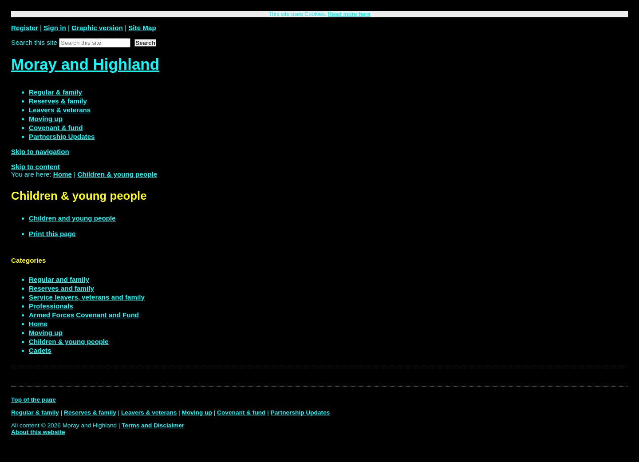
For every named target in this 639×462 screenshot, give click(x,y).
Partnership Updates (300, 412)
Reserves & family (90, 412)
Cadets (40, 350)
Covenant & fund (241, 412)
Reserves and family (61, 288)
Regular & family (35, 412)
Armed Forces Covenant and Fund (84, 315)
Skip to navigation (40, 151)
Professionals (51, 306)
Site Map (142, 28)
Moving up (46, 332)
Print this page (52, 233)
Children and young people (72, 218)
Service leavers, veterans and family (87, 297)
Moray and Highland (85, 64)
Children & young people (117, 174)
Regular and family (59, 279)
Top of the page (33, 399)
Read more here (349, 14)
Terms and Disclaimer (153, 425)
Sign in (54, 28)
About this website (38, 432)
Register (24, 28)
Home (62, 174)
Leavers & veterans (149, 412)
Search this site (34, 42)
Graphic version (97, 28)
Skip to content (35, 166)
